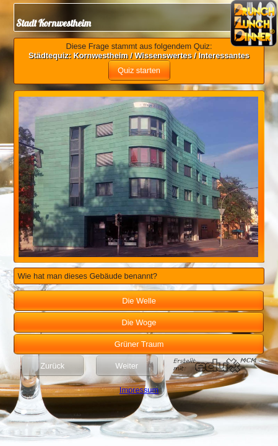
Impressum (139, 390)
